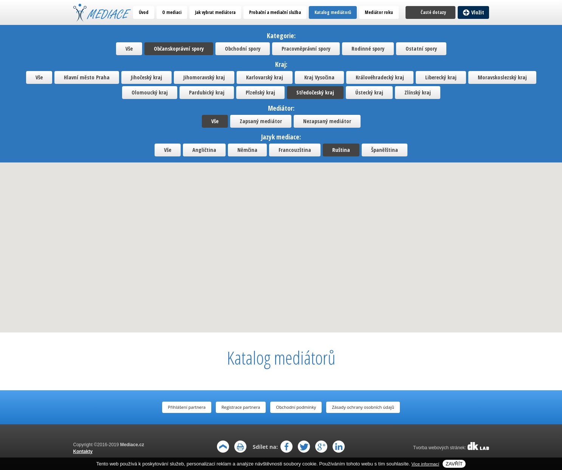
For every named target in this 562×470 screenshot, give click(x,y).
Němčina (247, 149)
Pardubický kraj (206, 92)
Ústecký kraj (369, 92)
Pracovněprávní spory (306, 48)
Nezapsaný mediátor (327, 121)
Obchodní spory (242, 48)
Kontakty (83, 451)
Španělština (384, 149)
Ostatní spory (421, 48)
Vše (129, 48)
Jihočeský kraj (146, 77)
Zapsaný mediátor (261, 121)
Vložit (477, 12)
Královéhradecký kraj (380, 77)
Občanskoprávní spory (179, 48)
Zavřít (454, 464)
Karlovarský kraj (264, 77)
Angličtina (204, 149)
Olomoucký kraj (150, 92)
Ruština (341, 149)
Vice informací (426, 463)
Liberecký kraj (441, 77)
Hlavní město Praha (87, 77)
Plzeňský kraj (260, 92)
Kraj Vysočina (319, 77)
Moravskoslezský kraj (502, 77)
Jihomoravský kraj (204, 77)
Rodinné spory (367, 48)
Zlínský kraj (417, 92)
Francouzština (295, 149)
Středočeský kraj (315, 92)
